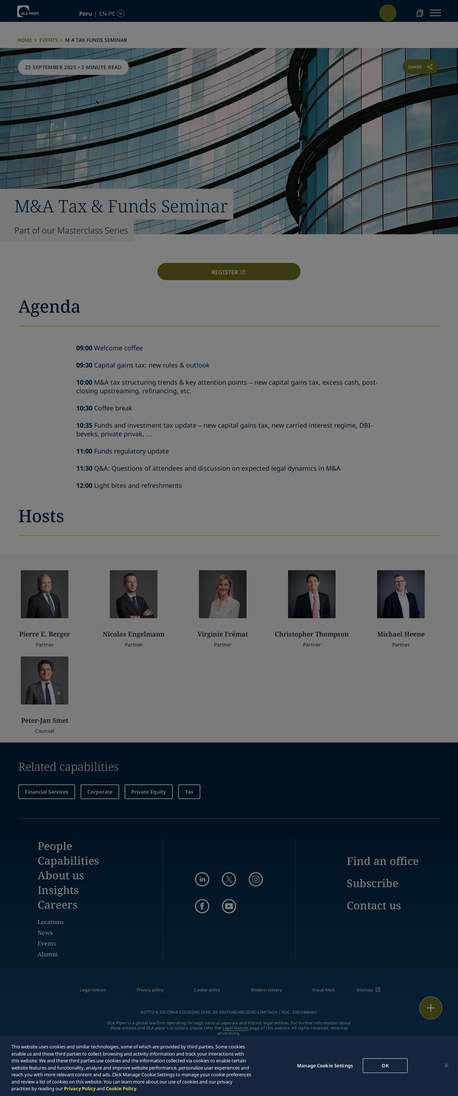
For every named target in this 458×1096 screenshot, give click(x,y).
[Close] (446, 1065)
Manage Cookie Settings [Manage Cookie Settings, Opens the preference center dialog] (325, 1065)
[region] (229, 1066)
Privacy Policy (80, 1088)
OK (385, 1065)
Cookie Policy (121, 1088)
